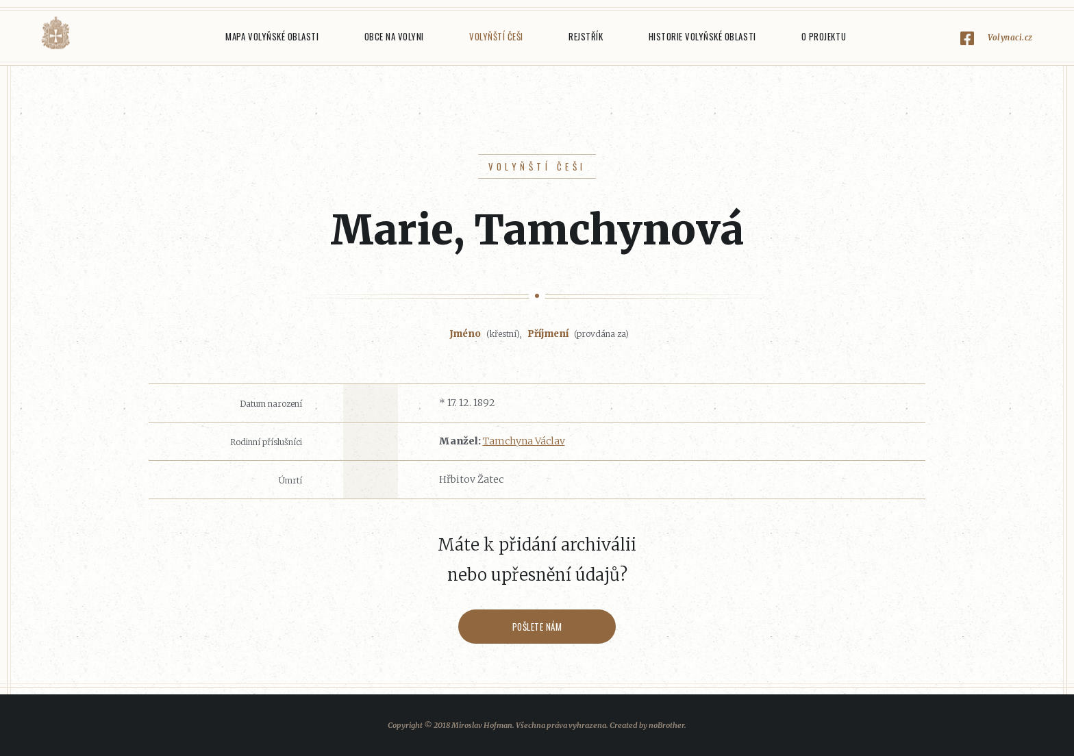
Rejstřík (586, 36)
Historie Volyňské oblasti (702, 36)
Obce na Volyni (394, 36)
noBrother (666, 725)
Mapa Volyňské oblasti (272, 36)
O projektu (823, 36)
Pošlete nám (537, 626)
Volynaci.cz (1010, 37)
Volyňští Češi (496, 36)
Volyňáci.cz (55, 33)
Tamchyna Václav (524, 441)
